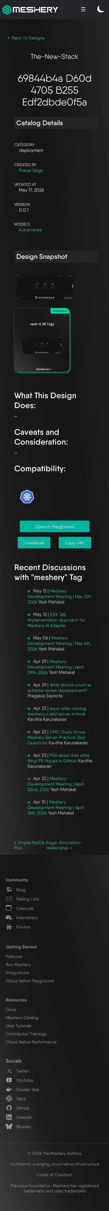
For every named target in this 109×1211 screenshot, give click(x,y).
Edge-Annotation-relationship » (64, 845)
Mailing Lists (22, 899)
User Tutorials (18, 1025)
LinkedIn (19, 1117)
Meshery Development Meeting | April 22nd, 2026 (56, 784)
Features (14, 956)
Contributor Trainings (26, 1034)
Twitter (17, 1071)
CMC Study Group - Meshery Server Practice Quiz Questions (58, 737)
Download (34, 543)
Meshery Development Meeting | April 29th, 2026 (56, 667)
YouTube (19, 1080)
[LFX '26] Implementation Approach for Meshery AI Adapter (56, 620)
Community (17, 880)
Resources (16, 1000)
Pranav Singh (31, 170)
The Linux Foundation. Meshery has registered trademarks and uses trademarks (54, 1188)
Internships (21, 917)
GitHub (18, 1108)
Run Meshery (18, 964)
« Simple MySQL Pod (29, 845)
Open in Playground (54, 526)
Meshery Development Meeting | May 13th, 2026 (60, 596)
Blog (16, 889)
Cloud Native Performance (31, 1042)
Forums (18, 927)
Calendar (20, 908)
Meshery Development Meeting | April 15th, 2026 (56, 807)
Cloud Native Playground (30, 980)
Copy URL (75, 543)
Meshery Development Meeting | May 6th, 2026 (59, 643)
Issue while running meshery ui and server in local (57, 711)
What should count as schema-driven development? (59, 687)
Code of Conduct (54, 1174)
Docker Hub (23, 1089)
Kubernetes (30, 229)
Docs (11, 1009)
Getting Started (21, 947)
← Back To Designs (25, 38)
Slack (16, 1098)
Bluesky (18, 1126)
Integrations (17, 972)
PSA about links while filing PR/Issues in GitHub (59, 758)
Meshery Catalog (22, 1017)
